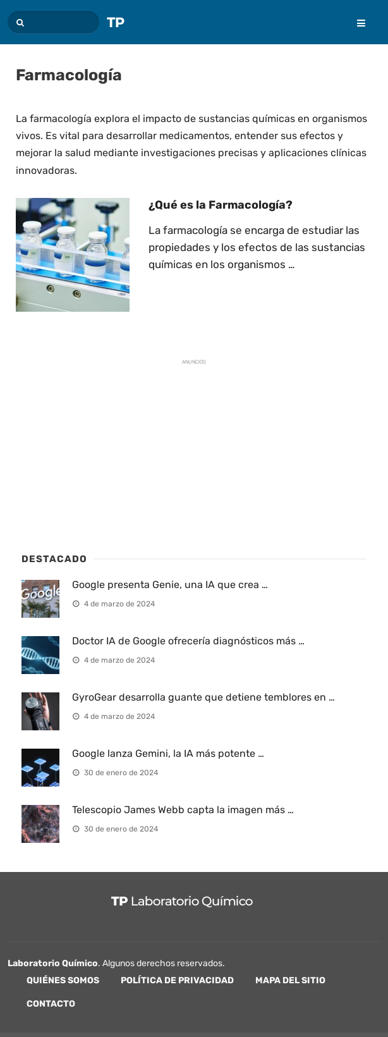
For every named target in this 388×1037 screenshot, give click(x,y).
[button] (19, 22)
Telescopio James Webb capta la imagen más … (183, 810)
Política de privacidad (177, 980)
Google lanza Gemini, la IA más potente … (168, 753)
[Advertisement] (116, 451)
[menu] (355, 14)
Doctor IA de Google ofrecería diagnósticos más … (188, 641)
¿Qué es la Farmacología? (221, 205)
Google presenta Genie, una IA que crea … (170, 585)
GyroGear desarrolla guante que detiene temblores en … (203, 697)
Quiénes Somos (63, 980)
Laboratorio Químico (53, 963)
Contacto (51, 1003)
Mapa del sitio (290, 980)
